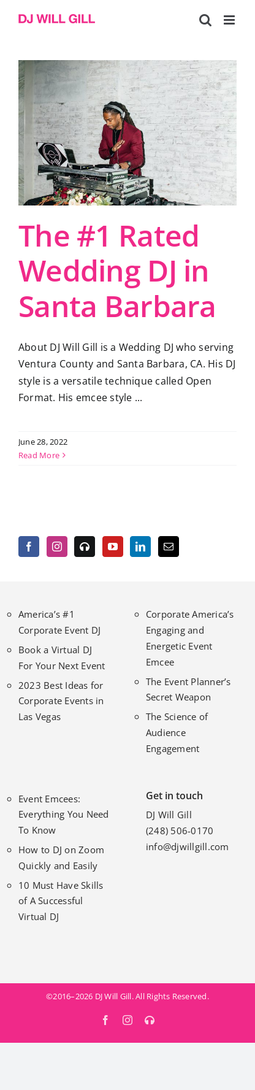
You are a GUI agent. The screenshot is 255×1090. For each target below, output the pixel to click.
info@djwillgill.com (187, 846)
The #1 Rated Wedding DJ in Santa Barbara (117, 270)
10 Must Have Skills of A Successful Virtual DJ (61, 901)
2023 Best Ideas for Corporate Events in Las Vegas (61, 701)
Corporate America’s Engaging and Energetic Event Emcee (190, 637)
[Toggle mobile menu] (230, 19)
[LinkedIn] (140, 546)
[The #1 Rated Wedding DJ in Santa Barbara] (127, 132)
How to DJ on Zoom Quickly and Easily (61, 857)
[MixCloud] (84, 546)
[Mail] (168, 546)
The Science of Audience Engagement (177, 732)
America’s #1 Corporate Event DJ (59, 622)
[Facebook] (28, 546)
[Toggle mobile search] (205, 19)
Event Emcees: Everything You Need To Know (63, 815)
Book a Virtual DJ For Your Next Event (61, 657)
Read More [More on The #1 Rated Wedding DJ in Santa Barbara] (38, 455)
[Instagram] (57, 546)
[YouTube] (112, 546)
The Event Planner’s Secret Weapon (188, 689)
